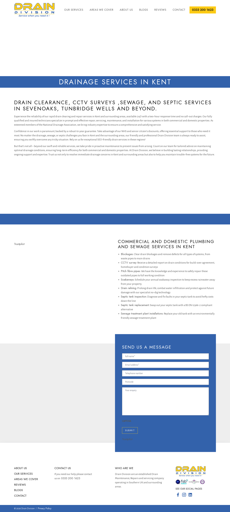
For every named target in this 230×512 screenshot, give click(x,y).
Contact (179, 10)
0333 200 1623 (202, 10)
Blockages (127, 254)
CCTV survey (128, 263)
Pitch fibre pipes (130, 271)
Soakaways (127, 280)
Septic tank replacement (135, 305)
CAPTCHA (126, 421)
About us (126, 10)
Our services (73, 10)
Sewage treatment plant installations (142, 314)
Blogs (143, 10)
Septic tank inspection (133, 297)
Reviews (160, 10)
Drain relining (128, 288)
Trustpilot (19, 244)
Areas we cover (101, 10)
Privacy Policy (44, 508)
